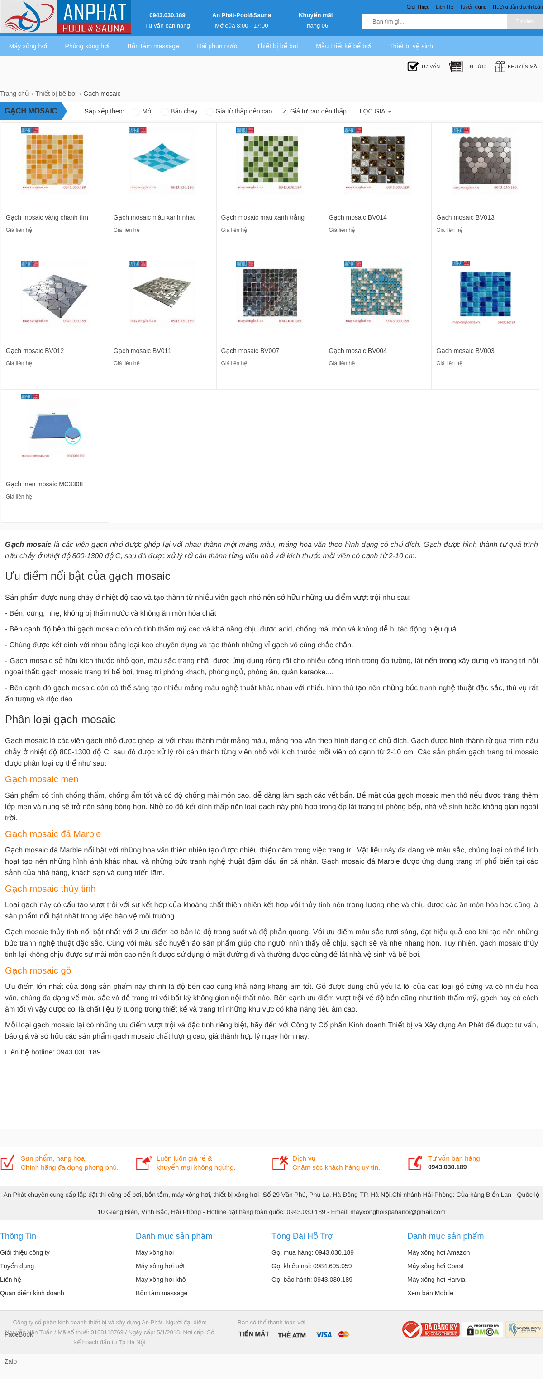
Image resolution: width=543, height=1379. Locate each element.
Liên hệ (10, 1279)
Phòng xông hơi (87, 46)
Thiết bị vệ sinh (411, 46)
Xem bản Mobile (430, 1293)
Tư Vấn (423, 66)
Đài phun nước (217, 46)
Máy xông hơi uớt (160, 1266)
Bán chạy (179, 111)
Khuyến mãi (316, 15)
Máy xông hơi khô (161, 1279)
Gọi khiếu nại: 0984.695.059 (312, 1266)
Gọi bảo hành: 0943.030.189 (312, 1279)
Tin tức (467, 66)
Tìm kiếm (525, 21)
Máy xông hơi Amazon (438, 1252)
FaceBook (14, 1334)
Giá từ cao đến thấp (314, 111)
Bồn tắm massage (153, 46)
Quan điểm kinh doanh (32, 1293)
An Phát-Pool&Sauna (241, 15)
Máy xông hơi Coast (435, 1266)
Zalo (11, 1361)
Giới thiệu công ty (25, 1252)
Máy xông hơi (28, 46)
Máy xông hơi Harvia (436, 1279)
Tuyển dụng (17, 1266)
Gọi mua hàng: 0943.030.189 (313, 1252)
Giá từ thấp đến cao (239, 111)
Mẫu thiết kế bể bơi (343, 46)
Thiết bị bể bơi (277, 46)
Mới (142, 111)
